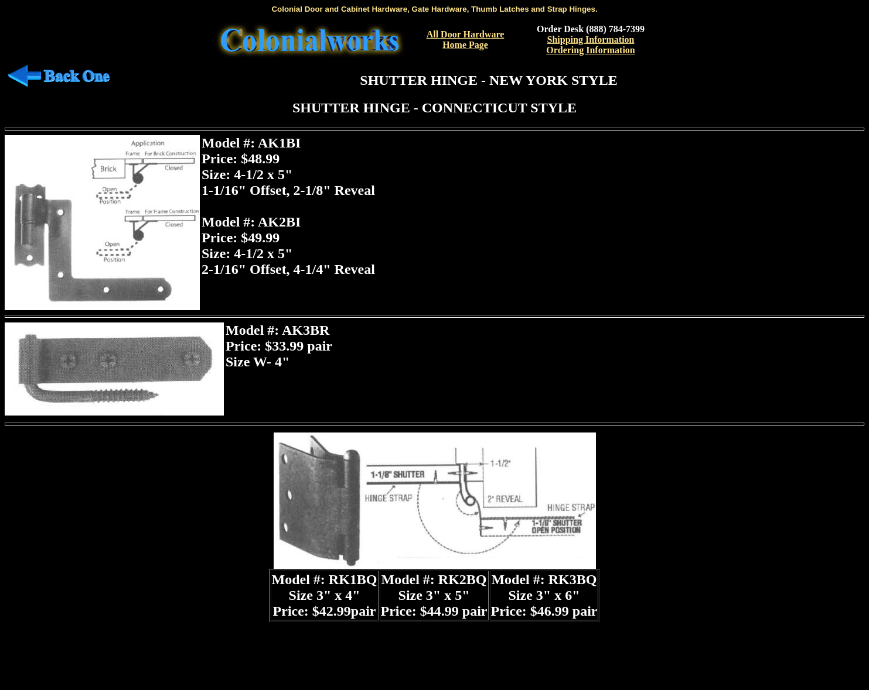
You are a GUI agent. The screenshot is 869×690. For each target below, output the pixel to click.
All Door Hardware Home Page (466, 39)
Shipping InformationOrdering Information (590, 45)
